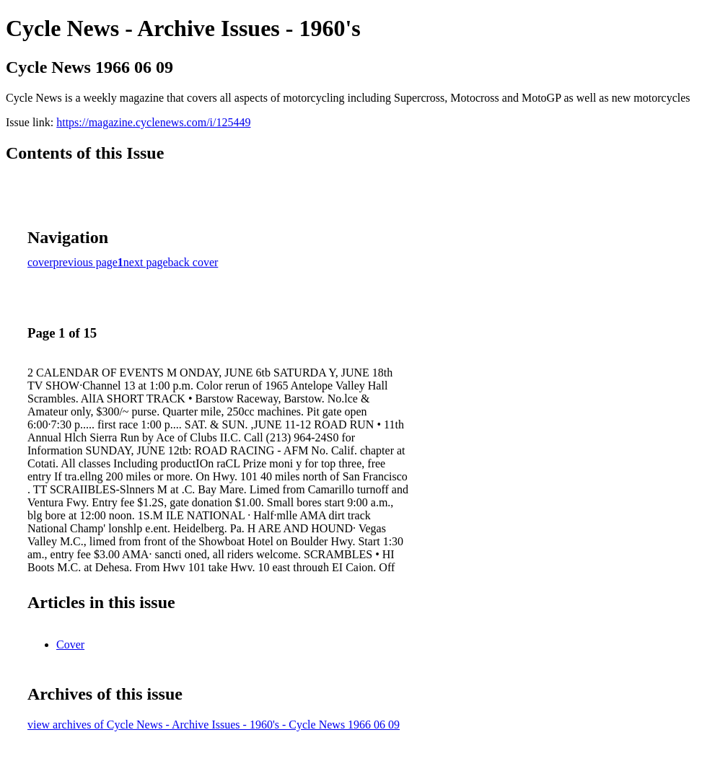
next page (145, 262)
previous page (85, 262)
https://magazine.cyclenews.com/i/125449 (153, 122)
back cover (193, 262)
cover (40, 262)
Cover (70, 644)
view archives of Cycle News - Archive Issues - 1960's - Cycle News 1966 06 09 (213, 724)
